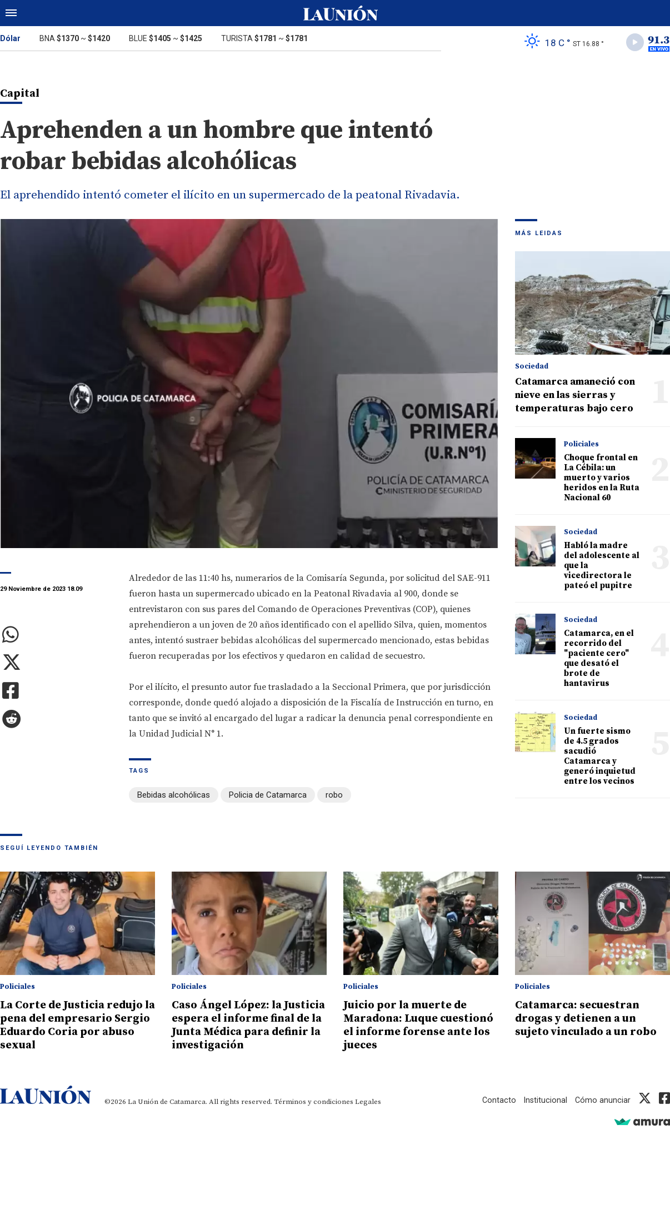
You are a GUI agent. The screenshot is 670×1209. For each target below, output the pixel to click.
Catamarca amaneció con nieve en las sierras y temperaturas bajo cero (575, 396)
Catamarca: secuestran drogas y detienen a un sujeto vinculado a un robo (591, 1018)
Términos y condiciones (313, 1115)
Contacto (497, 1114)
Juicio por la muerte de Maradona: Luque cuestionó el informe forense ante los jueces (410, 1025)
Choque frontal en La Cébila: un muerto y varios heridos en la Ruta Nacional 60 (601, 479)
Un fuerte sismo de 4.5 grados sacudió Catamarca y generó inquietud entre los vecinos (600, 758)
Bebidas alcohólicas (173, 797)
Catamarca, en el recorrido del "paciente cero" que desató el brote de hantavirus (599, 660)
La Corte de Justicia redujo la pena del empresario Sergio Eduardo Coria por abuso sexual (76, 1025)
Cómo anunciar (602, 1114)
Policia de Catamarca (268, 797)
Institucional (544, 1114)
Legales (368, 1115)
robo (334, 797)
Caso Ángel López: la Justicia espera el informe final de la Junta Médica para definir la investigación (246, 1032)
